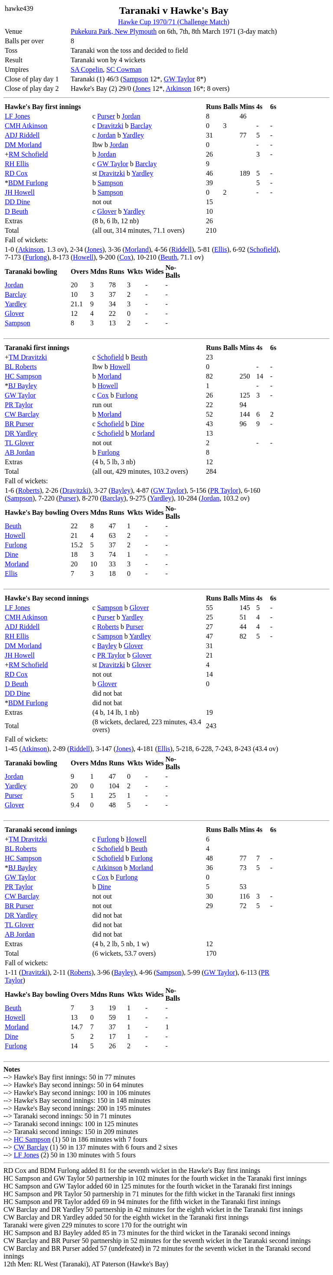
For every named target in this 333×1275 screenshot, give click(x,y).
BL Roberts (21, 366)
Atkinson (178, 88)
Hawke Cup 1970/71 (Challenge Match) (173, 22)
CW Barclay (22, 414)
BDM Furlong (28, 182)
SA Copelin (87, 69)
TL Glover (19, 442)
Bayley (121, 490)
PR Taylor (19, 404)
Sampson (135, 79)
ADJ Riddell (22, 135)
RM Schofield (28, 154)
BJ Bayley (22, 385)
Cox (125, 257)
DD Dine (17, 202)
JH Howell (20, 192)
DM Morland (23, 144)
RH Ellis (17, 163)
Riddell (181, 249)
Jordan (131, 116)
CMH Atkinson (26, 125)
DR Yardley (21, 433)
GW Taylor (179, 79)
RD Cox (16, 173)
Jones (143, 88)
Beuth (168, 257)
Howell (83, 257)
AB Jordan (20, 452)
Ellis (220, 249)
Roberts (29, 490)
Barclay (141, 125)
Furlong (36, 257)
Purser (106, 116)
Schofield (262, 249)
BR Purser (19, 423)
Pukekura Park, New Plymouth (114, 31)
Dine (137, 423)
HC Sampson (23, 376)
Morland (137, 249)
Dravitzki (110, 125)
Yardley (133, 135)
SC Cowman (123, 69)
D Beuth (16, 211)
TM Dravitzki (28, 357)
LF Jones (17, 116)
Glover (106, 211)
